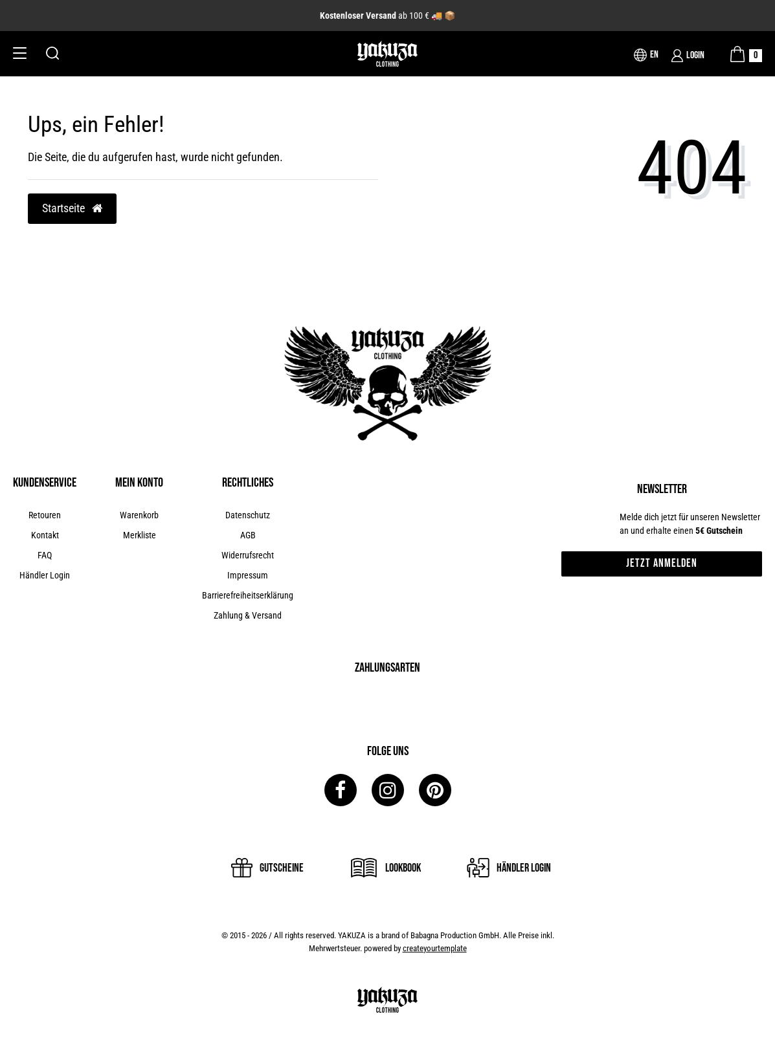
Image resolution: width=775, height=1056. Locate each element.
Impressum (247, 575)
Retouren (44, 515)
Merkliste (139, 535)
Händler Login (44, 575)
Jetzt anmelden (661, 563)
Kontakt (45, 535)
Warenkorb (139, 515)
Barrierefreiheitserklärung (247, 595)
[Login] (687, 55)
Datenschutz (247, 515)
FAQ (45, 555)
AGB (248, 535)
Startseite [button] (72, 208)
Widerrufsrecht (247, 555)
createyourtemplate (435, 948)
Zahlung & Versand (248, 615)
